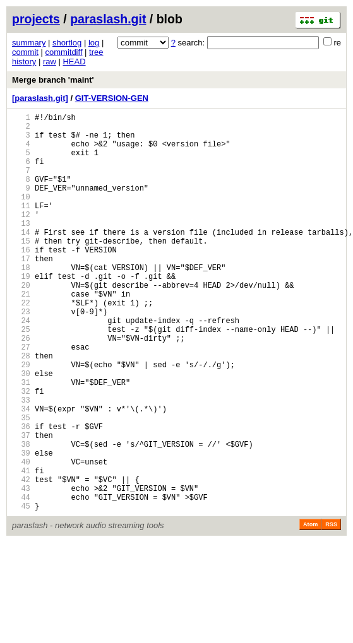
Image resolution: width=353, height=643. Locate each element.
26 (21, 387)
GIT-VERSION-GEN (111, 98)
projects (36, 19)
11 (21, 226)
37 (21, 505)
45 (21, 591)
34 (21, 473)
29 (21, 419)
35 (21, 483)
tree (96, 52)
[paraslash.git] (40, 98)
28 (21, 408)
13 (21, 247)
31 (21, 440)
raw (49, 61)
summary (28, 42)
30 (21, 430)
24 (21, 365)
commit (25, 52)
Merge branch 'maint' (53, 80)
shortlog (66, 42)
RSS (331, 609)
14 (21, 258)
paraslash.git (108, 19)
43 (21, 569)
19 (21, 312)
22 (21, 344)
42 (21, 558)
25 (21, 376)
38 (21, 515)
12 (21, 237)
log (93, 42)
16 (21, 279)
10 (21, 215)
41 (21, 548)
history (24, 61)
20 (21, 322)
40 (21, 537)
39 (21, 526)
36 (21, 494)
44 (21, 580)
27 (21, 397)
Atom (310, 609)
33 (21, 462)
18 (21, 301)
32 (21, 451)
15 (21, 269)
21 (21, 333)
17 (21, 290)
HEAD (74, 61)
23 (21, 355)
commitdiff (64, 52)
